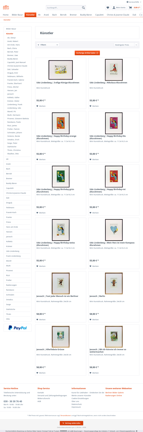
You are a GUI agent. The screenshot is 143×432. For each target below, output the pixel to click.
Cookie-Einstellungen (80, 398)
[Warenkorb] (135, 7)
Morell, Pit (11, 111)
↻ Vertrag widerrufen (72, 423)
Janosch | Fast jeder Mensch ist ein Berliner (57, 296)
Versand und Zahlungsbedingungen (52, 395)
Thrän (8, 314)
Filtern (42, 45)
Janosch (10, 94)
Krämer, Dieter (13, 101)
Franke (9, 217)
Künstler (9, 33)
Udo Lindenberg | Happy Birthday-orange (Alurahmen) (56, 137)
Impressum (76, 407)
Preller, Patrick (13, 129)
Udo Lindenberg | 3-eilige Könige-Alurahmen (57, 82)
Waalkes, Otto (13, 153)
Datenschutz (77, 404)
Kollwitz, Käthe (13, 97)
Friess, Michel (13, 87)
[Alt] (39, 14)
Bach (8, 169)
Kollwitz (9, 241)
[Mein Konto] (119, 7)
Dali (7, 198)
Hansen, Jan (12, 90)
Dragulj (9, 203)
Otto (8, 319)
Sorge (8, 304)
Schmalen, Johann (14, 132)
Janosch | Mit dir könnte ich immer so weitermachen (108, 350)
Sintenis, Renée (13, 136)
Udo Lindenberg (12, 251)
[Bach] (54, 14)
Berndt (9, 173)
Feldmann (10, 207)
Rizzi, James (12, 125)
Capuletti (10, 188)
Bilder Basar (11, 29)
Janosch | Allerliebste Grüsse (50, 349)
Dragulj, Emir (12, 73)
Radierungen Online (113, 395)
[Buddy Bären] (86, 14)
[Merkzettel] (107, 7)
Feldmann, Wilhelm (15, 76)
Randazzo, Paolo (14, 122)
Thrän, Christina (14, 150)
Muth (8, 266)
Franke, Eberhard (14, 83)
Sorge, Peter (12, 143)
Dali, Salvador (13, 69)
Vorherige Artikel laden (87, 52)
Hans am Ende (12, 227)
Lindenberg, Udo (14, 108)
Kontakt (41, 392)
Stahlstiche (11, 146)
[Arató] (46, 14)
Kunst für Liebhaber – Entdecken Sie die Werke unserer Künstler (88, 394)
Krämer (9, 246)
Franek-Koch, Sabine (15, 80)
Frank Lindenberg (13, 256)
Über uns (75, 401)
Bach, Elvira (12, 48)
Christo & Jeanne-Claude (17, 66)
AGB (39, 401)
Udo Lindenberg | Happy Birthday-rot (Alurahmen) (108, 190)
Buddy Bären (12, 59)
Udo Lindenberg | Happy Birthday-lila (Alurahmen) (108, 137)
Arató (8, 164)
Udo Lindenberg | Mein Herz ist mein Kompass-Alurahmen (112, 243)
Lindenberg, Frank (14, 104)
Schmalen (10, 295)
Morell (8, 261)
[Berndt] (63, 14)
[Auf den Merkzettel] (41, 106)
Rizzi (8, 275)
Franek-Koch (11, 212)
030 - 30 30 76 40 (13, 401)
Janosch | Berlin (97, 296)
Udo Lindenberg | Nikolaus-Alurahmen (108, 82)
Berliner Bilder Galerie (114, 392)
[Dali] (134, 14)
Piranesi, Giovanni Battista (18, 118)
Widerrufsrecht (44, 398)
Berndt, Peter (12, 52)
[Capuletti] (99, 14)
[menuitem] (66, 7)
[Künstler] (30, 14)
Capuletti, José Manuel (16, 62)
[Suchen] (83, 7)
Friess (8, 222)
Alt (7, 159)
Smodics (9, 299)
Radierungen (11, 285)
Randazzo (10, 290)
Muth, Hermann (13, 115)
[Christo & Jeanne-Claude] (118, 14)
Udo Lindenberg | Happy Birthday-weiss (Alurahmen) (55, 243)
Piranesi (9, 270)
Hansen (9, 232)
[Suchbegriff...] (66, 7)
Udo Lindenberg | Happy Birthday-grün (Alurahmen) (55, 190)
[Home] (5, 14)
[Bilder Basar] (17, 14)
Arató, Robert (12, 41)
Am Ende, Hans (13, 45)
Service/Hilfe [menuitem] (133, 2)
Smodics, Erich (13, 139)
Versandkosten (65, 415)
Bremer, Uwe (12, 55)
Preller (9, 280)
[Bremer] (73, 14)
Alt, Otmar (11, 38)
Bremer (9, 178)
